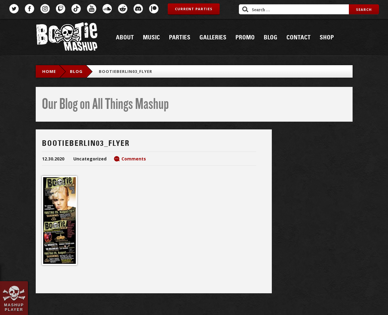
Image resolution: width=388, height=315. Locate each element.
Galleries (212, 37)
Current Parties (193, 9)
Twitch (60, 8)
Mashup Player (14, 307)
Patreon (153, 8)
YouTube (91, 8)
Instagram (45, 8)
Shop (327, 37)
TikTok (76, 8)
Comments (133, 159)
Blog (270, 37)
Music (151, 37)
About (125, 37)
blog (76, 71)
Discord (138, 8)
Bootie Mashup (67, 38)
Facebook (29, 8)
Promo (245, 37)
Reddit (122, 8)
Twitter (14, 8)
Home (49, 71)
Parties (179, 37)
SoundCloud (107, 8)
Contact (298, 37)
